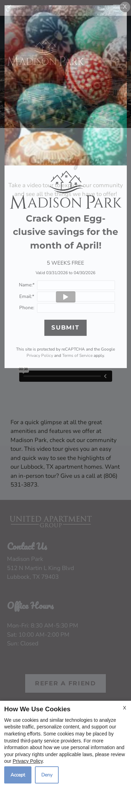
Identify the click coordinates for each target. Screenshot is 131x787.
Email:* (26, 296)
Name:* (27, 284)
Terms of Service (77, 355)
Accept (17, 775)
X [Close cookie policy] (124, 708)
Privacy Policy (28, 761)
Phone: (26, 307)
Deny (46, 775)
